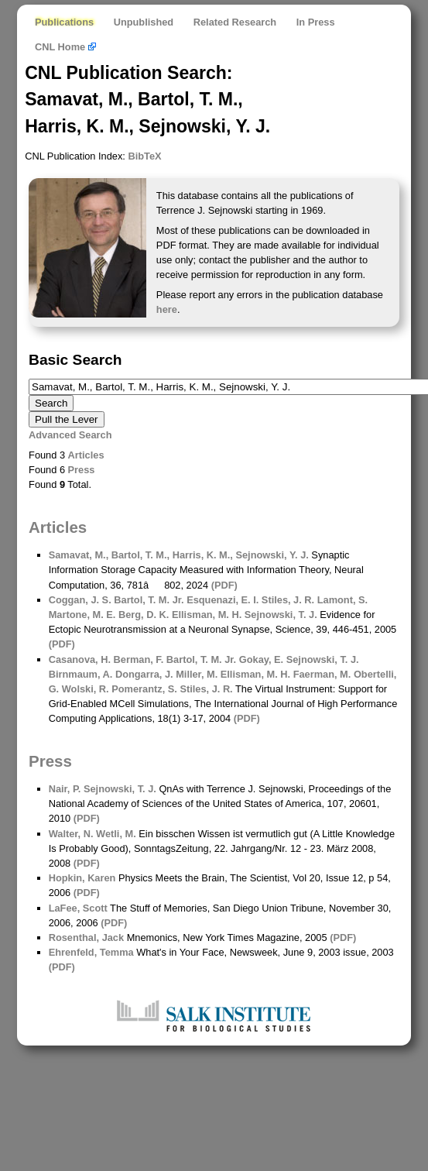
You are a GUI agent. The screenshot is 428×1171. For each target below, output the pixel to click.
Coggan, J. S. (80, 600)
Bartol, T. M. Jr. (147, 600)
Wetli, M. (115, 834)
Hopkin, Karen (82, 878)
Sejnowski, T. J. (279, 614)
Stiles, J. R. (286, 600)
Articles (86, 455)
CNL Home (65, 47)
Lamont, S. (341, 600)
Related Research (234, 22)
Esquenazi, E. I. (221, 600)
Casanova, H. (80, 659)
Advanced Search (70, 435)
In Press (315, 22)
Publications (64, 22)
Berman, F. (137, 659)
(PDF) (224, 585)
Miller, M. (195, 674)
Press (81, 470)
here (166, 309)
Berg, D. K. (142, 614)
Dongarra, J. (142, 674)
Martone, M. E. (82, 614)
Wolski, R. (83, 689)
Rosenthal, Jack (86, 937)
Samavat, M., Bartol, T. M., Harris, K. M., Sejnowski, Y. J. (179, 555)
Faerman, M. (320, 674)
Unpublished (144, 22)
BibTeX (144, 156)
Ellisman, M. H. (205, 614)
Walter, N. (71, 834)
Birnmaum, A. (81, 674)
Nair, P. (65, 789)
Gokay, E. (259, 659)
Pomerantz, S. (143, 689)
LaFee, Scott (78, 908)
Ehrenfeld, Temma (91, 952)
